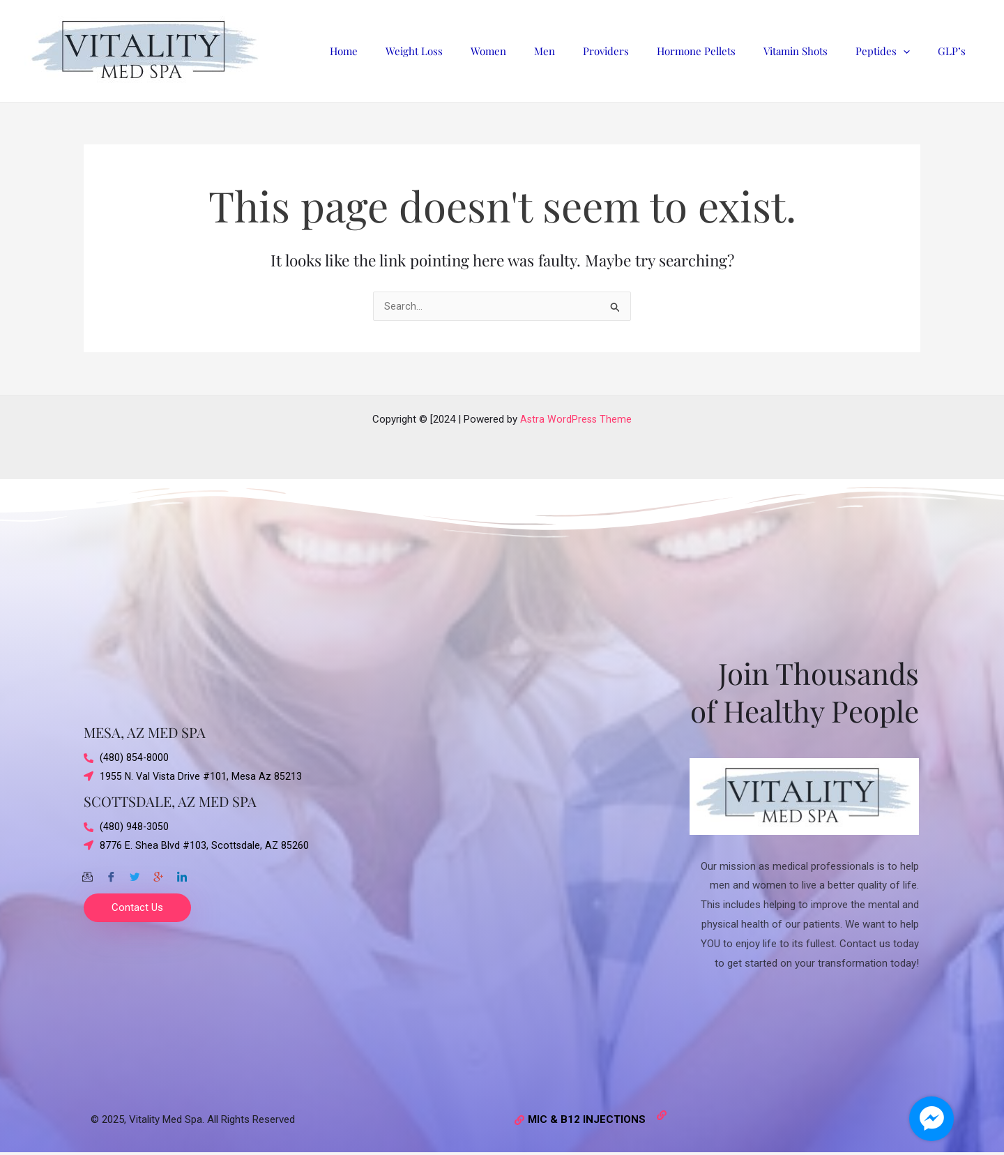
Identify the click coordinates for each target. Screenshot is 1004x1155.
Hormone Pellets (720, 51)
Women (534, 51)
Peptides (893, 51)
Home (403, 51)
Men (582, 51)
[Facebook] (110, 873)
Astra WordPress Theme (576, 419)
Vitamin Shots (813, 51)
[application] (913, 51)
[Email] (87, 873)
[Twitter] (134, 873)
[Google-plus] (158, 873)
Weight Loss (466, 51)
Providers (637, 51)
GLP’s (955, 51)
